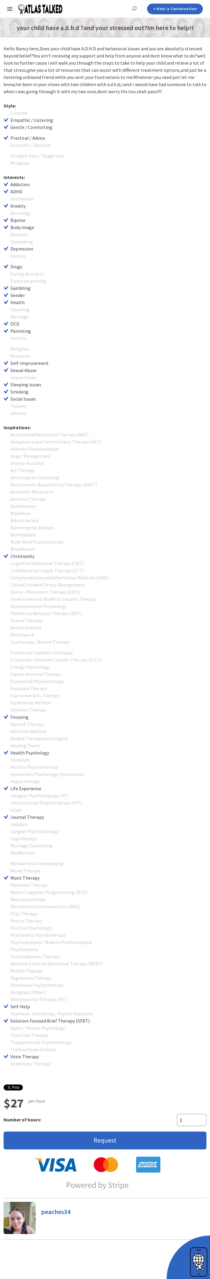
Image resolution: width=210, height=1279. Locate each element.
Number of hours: (22, 1120)
